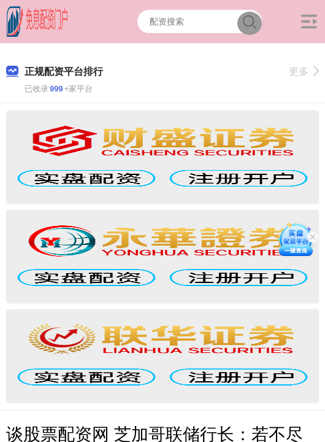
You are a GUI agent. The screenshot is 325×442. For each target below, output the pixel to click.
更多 (304, 71)
